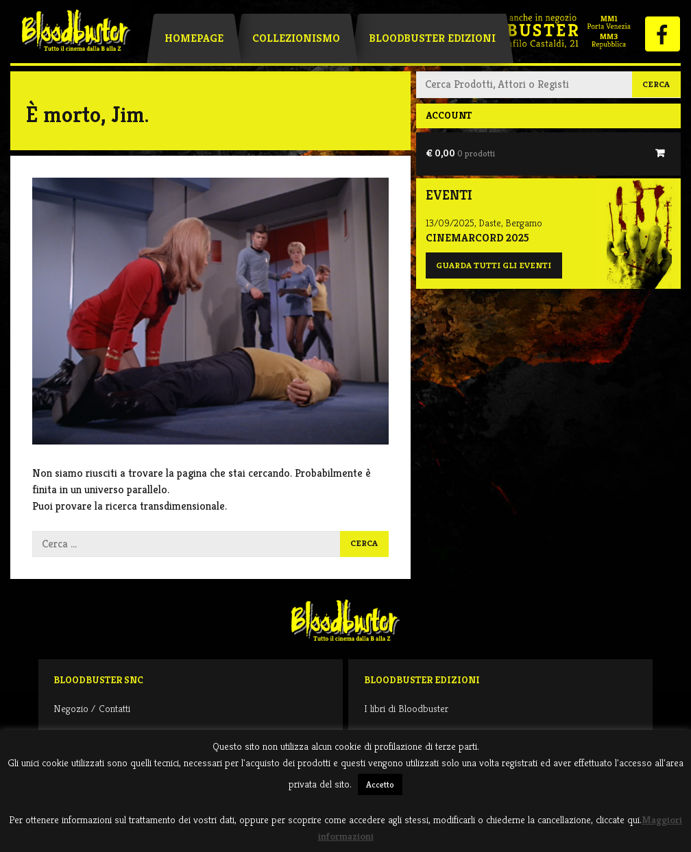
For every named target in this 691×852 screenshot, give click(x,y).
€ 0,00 (460, 153)
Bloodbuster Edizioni (432, 38)
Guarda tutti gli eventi (493, 265)
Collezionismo (296, 38)
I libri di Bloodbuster (406, 708)
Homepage (194, 38)
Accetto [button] (380, 784)
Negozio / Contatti (91, 708)
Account (449, 115)
